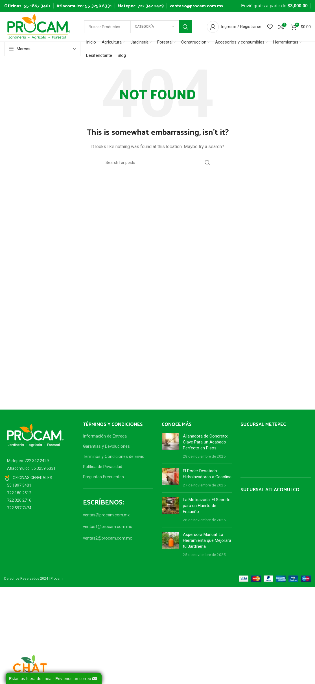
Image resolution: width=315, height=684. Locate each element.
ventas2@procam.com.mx (197, 5)
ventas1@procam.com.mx (107, 526)
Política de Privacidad (102, 466)
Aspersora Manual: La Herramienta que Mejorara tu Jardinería (207, 540)
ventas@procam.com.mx (106, 515)
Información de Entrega (105, 436)
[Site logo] (38, 26)
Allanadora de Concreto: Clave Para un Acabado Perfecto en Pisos (205, 442)
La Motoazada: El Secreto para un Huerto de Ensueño (207, 505)
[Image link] (35, 435)
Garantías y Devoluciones (106, 446)
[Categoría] (154, 27)
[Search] (157, 162)
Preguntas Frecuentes (103, 476)
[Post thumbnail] (170, 446)
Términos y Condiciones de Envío (114, 456)
